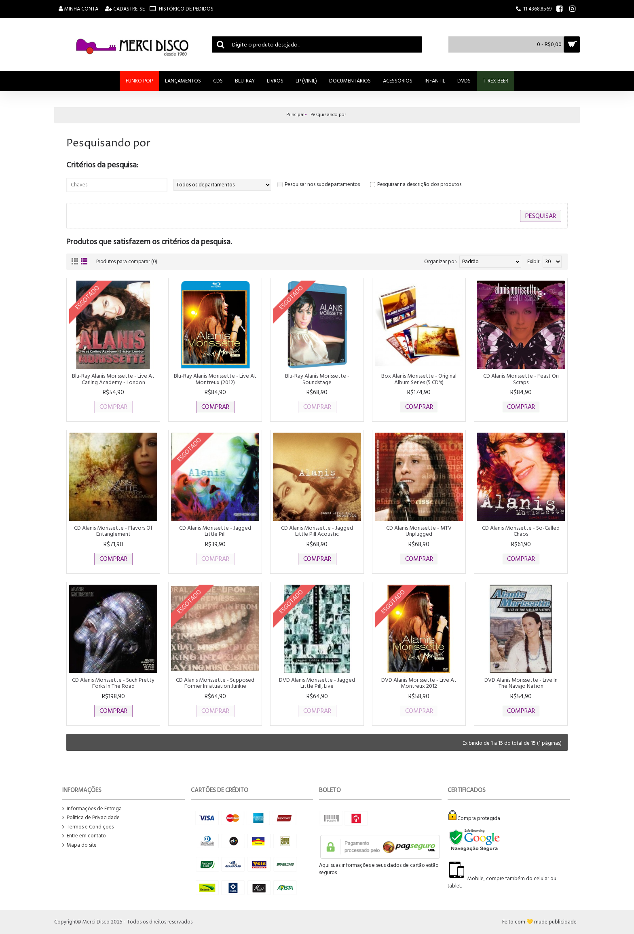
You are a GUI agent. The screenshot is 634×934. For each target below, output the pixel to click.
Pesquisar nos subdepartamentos (322, 184)
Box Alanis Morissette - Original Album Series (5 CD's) (418, 379)
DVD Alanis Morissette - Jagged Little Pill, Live (317, 683)
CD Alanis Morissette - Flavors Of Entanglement (113, 531)
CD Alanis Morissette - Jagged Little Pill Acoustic (317, 531)
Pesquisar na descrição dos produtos (419, 184)
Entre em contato (84, 836)
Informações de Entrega (92, 809)
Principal (295, 114)
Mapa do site (79, 845)
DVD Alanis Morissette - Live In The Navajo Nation (521, 683)
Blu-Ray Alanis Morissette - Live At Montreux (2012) (215, 379)
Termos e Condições (88, 827)
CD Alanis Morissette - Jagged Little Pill (215, 531)
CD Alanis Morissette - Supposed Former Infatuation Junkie (215, 683)
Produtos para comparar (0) (128, 261)
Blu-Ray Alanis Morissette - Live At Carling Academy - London (113, 379)
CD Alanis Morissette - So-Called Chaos (521, 531)
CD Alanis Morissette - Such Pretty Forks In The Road (113, 683)
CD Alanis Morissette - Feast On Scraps (521, 379)
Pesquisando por (328, 114)
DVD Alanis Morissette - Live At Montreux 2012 (418, 683)
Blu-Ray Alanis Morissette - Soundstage (317, 379)
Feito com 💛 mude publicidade (539, 921)
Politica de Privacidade (91, 818)
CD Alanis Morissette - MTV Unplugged (419, 531)
